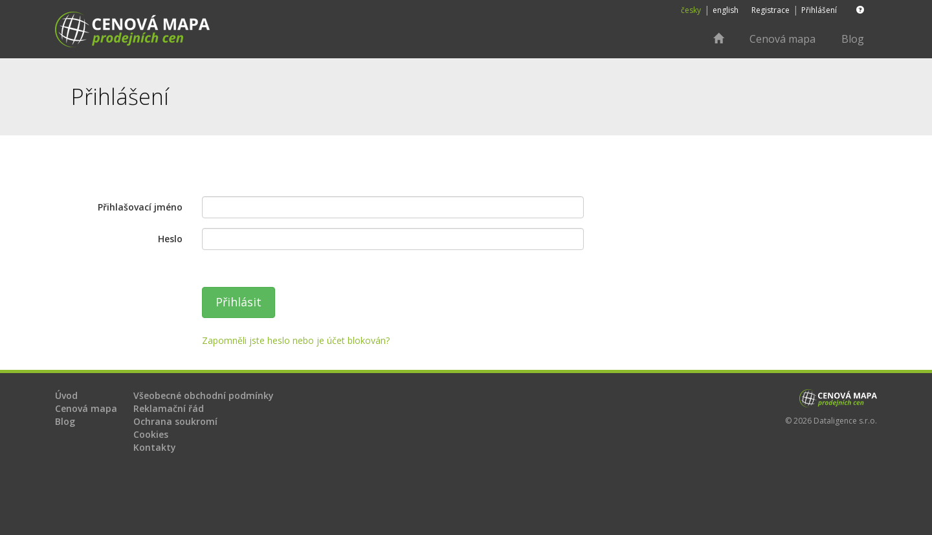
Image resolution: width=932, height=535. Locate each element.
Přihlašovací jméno (140, 207)
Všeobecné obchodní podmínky (203, 395)
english (725, 10)
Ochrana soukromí (175, 421)
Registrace (770, 10)
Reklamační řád (168, 408)
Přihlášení (819, 10)
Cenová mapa (782, 39)
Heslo (170, 239)
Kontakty (154, 447)
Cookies (150, 434)
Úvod (66, 395)
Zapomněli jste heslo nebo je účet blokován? (296, 340)
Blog (852, 39)
